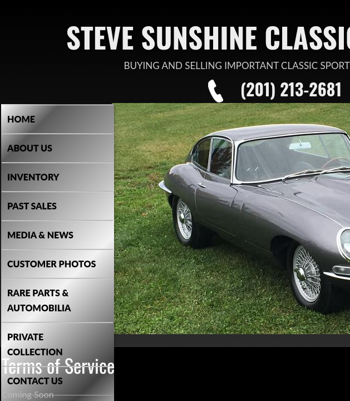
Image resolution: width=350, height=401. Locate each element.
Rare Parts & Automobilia (39, 300)
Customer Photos (51, 263)
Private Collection (35, 344)
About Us (29, 148)
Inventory (33, 177)
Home (21, 119)
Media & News (40, 234)
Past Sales (32, 205)
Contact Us (35, 380)
